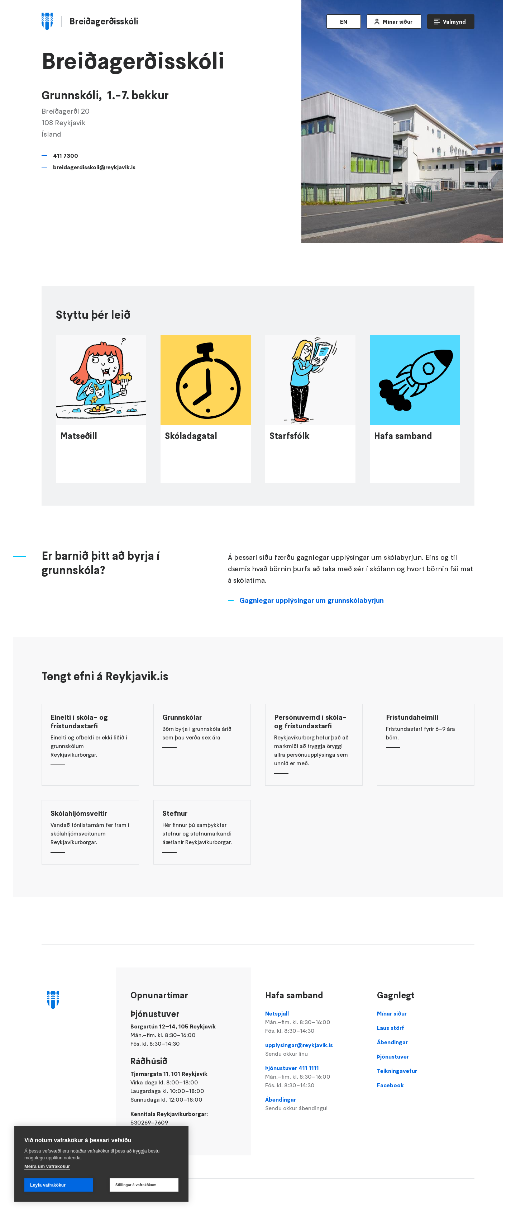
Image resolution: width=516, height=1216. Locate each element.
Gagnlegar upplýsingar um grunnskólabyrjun (311, 616)
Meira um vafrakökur (47, 1166)
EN (343, 21)
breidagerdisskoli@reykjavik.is (94, 167)
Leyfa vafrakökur (48, 1185)
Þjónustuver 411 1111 (314, 1076)
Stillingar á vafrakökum (136, 1185)
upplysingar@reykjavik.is (314, 1049)
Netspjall (314, 1022)
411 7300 (65, 155)
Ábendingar (314, 1104)
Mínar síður (397, 21)
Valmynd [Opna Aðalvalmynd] (454, 21)
